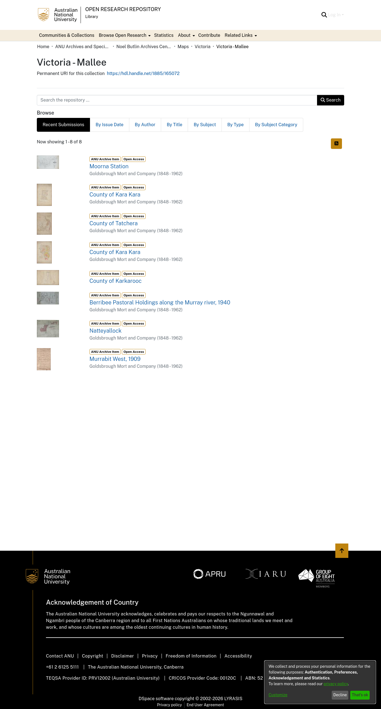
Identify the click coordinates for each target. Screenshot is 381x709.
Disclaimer (122, 656)
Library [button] (91, 16)
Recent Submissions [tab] (63, 124)
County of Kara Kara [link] (114, 194)
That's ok (360, 695)
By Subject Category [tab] (276, 124)
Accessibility (238, 656)
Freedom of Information (191, 656)
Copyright (92, 656)
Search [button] (331, 100)
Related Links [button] (239, 35)
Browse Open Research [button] (122, 35)
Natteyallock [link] (105, 330)
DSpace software (156, 698)
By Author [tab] (145, 124)
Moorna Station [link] (108, 166)
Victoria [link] (202, 46)
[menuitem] (124, 35)
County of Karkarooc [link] (115, 281)
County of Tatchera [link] (113, 223)
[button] (324, 15)
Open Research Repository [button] (123, 9)
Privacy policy (169, 705)
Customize (278, 695)
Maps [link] (183, 46)
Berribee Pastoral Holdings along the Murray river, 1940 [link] (159, 302)
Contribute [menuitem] (209, 35)
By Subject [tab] (205, 124)
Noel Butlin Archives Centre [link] (144, 46)
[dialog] (320, 682)
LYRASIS (233, 698)
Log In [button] (335, 14)
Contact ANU (60, 656)
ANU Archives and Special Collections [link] (82, 46)
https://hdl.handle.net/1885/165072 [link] (143, 73)
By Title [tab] (174, 124)
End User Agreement (205, 705)
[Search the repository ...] (177, 100)
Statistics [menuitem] (163, 35)
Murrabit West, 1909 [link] (115, 359)
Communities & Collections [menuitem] (66, 35)
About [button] (184, 35)
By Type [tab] (235, 124)
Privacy (150, 656)
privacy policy (336, 684)
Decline (340, 695)
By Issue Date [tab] (109, 124)
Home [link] (43, 46)
